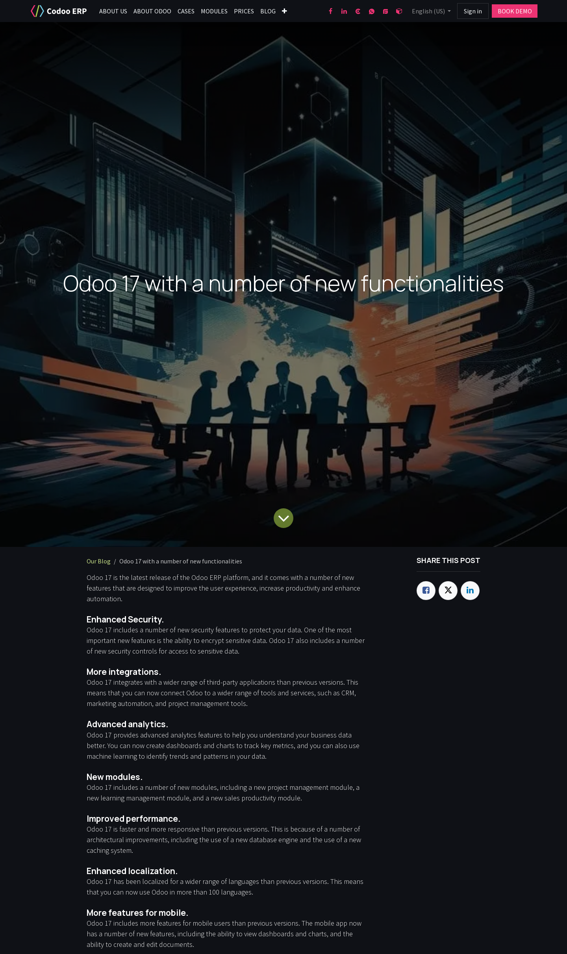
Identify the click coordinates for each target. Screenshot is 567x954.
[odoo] (399, 11)
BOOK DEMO (515, 11)
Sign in (473, 11)
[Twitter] (448, 590)
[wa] (371, 11)
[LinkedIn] (344, 11)
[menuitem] (113, 11)
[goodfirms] (385, 11)
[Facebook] (330, 11)
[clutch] (358, 11)
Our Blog (99, 561)
